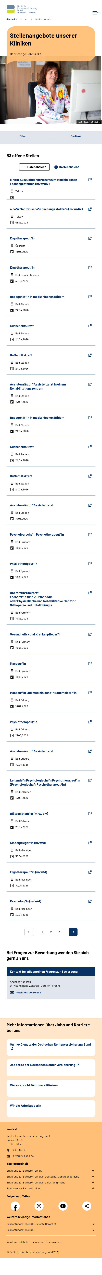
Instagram (40, 1204)
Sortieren (76, 136)
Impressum (37, 1242)
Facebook (16, 1204)
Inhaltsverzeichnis (17, 1242)
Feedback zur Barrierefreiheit (24, 1188)
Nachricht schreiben (28, 992)
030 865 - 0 (19, 1149)
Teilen (86, 1206)
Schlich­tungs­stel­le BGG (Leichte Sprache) (31, 1223)
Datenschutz (54, 1242)
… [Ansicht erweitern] (26, 19)
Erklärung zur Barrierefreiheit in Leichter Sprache (36, 1182)
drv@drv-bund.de (23, 1155)
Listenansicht (36, 167)
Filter (13, 136)
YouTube (63, 1204)
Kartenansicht (69, 167)
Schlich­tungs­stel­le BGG (20, 1229)
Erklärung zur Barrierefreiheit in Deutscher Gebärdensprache (43, 1176)
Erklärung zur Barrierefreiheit (24, 1170)
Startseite (12, 19)
